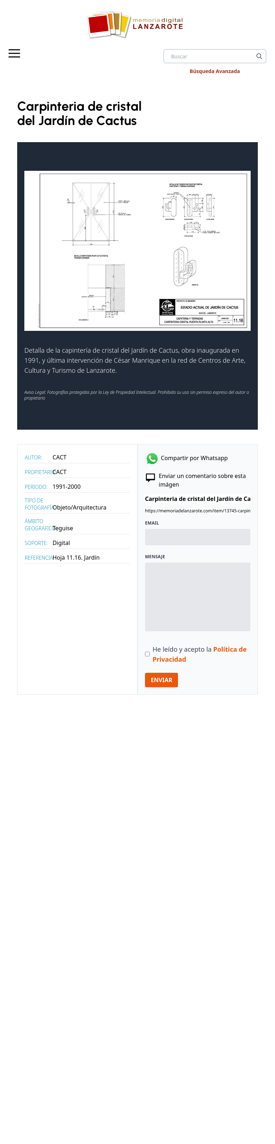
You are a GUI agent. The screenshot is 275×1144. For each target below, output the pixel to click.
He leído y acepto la (200, 654)
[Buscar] (259, 56)
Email (152, 523)
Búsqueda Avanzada (215, 71)
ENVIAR (161, 680)
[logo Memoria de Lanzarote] (137, 24)
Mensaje (155, 557)
